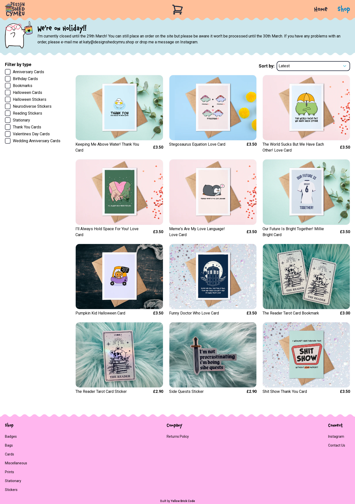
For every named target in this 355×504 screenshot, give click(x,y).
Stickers (11, 490)
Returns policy (178, 436)
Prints (9, 472)
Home (321, 9)
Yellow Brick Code (183, 501)
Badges (11, 436)
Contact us (336, 445)
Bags (9, 445)
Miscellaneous (16, 463)
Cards (9, 454)
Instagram (336, 436)
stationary (13, 481)
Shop (343, 10)
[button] (339, 9)
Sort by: (267, 66)
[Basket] (177, 10)
